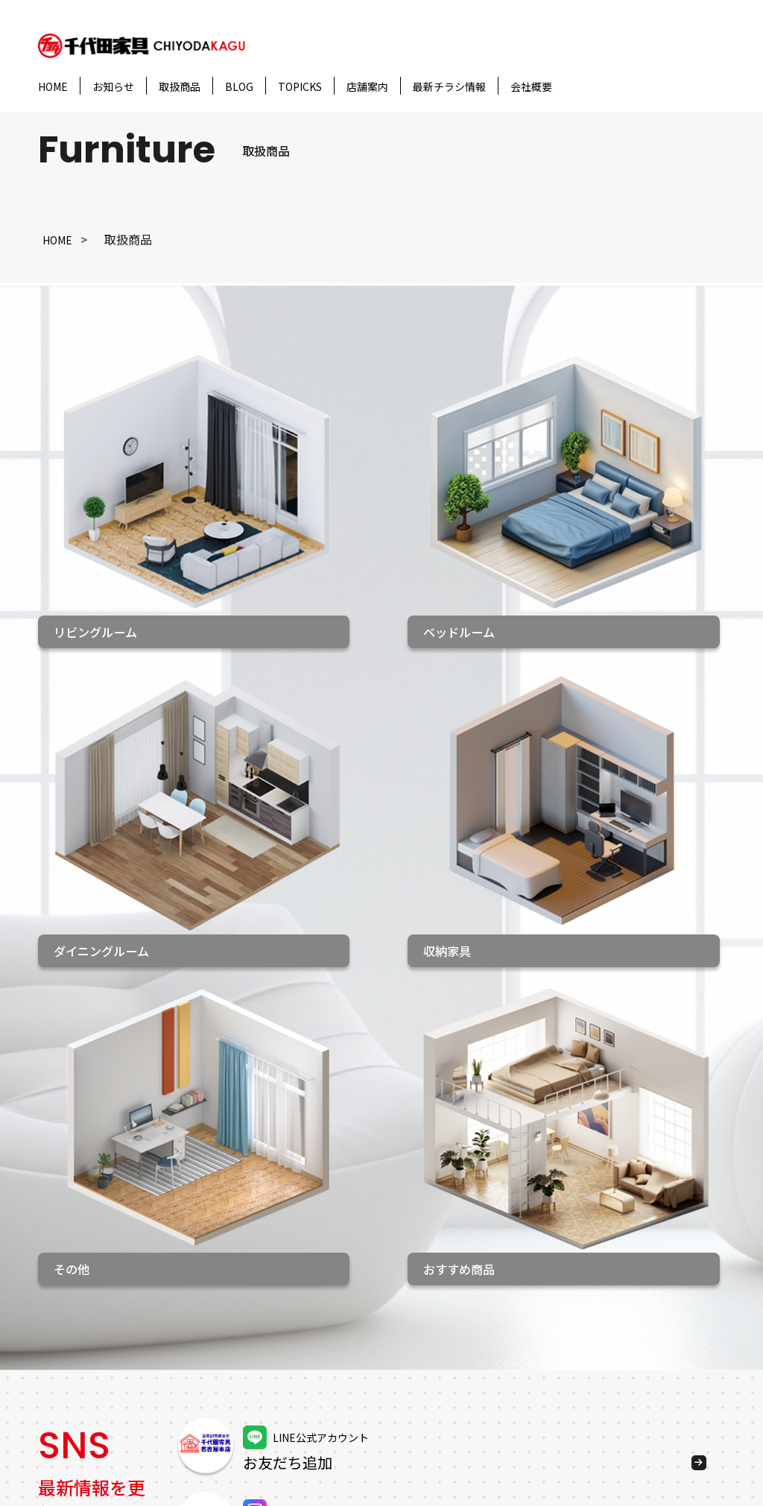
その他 (189, 1390)
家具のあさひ (340, 1417)
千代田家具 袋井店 (357, 1311)
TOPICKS (300, 86)
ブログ (56, 1314)
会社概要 (531, 86)
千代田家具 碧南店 (357, 1390)
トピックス (68, 1341)
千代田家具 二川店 (357, 1364)
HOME (53, 86)
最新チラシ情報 (449, 86)
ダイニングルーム (219, 1311)
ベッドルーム (207, 1285)
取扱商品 (179, 86)
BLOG (239, 86)
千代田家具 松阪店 (357, 1338)
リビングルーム (213, 1259)
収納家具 (195, 1338)
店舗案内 (367, 86)
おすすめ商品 (207, 1364)
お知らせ (113, 86)
